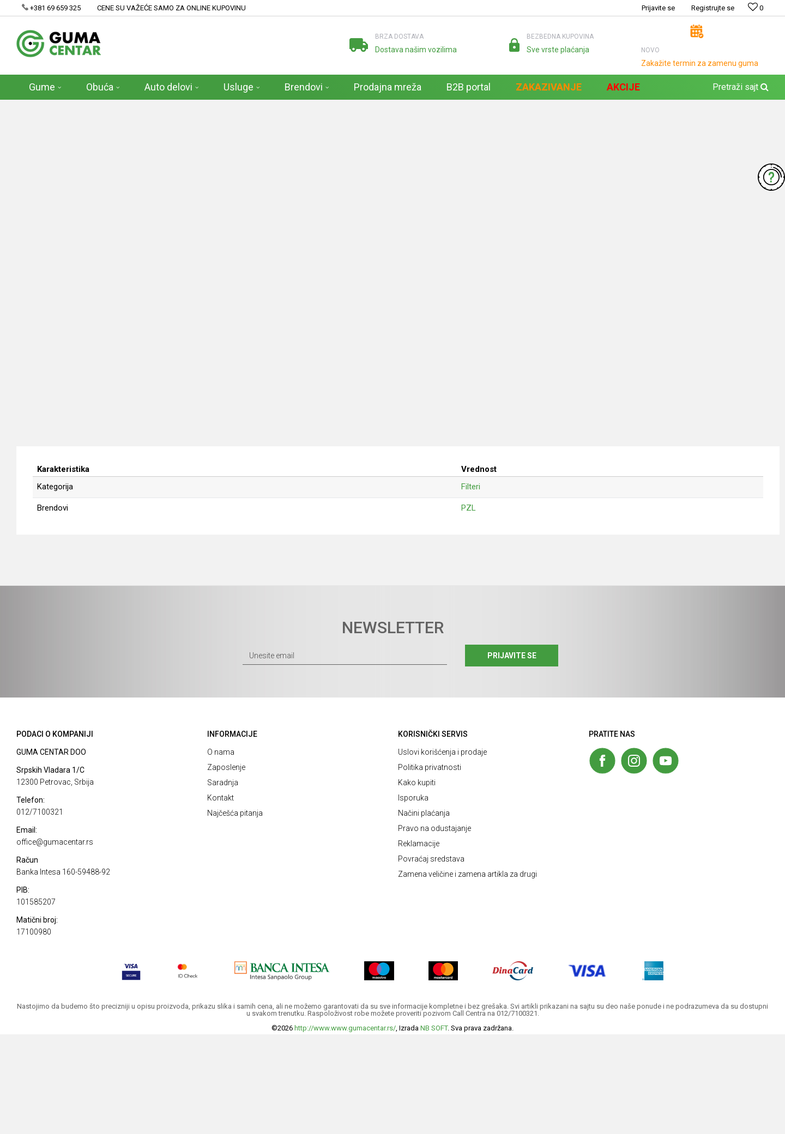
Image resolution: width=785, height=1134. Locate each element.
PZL (468, 608)
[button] (739, 87)
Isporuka (413, 897)
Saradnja (222, 882)
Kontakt (220, 897)
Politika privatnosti (429, 867)
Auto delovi (123, 107)
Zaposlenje (226, 867)
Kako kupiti (417, 882)
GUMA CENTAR (39, 107)
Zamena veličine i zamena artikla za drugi (467, 973)
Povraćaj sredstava (431, 958)
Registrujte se (712, 8)
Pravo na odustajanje (434, 928)
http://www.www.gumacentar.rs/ (345, 1128)
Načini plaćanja (424, 912)
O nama (220, 851)
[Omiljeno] (755, 8)
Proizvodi (84, 107)
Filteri (156, 107)
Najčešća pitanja (235, 912)
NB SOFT (434, 1128)
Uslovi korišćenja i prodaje (442, 851)
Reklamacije (418, 943)
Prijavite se (511, 755)
